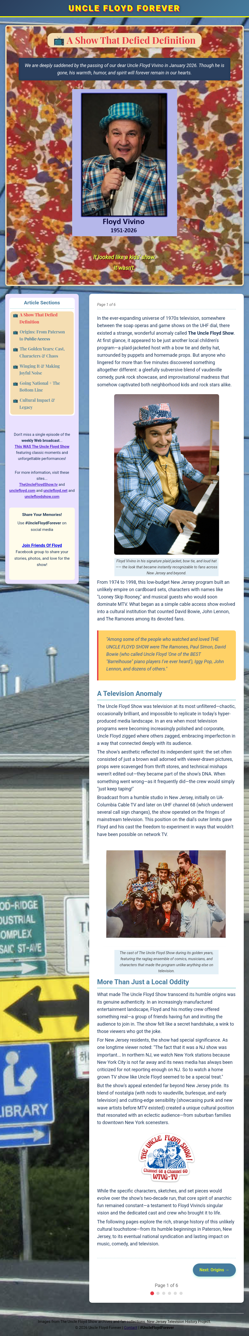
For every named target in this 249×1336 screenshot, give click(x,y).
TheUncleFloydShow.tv (38, 484)
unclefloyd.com (22, 490)
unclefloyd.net (56, 490)
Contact (130, 1328)
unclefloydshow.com (42, 496)
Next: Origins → (214, 1269)
